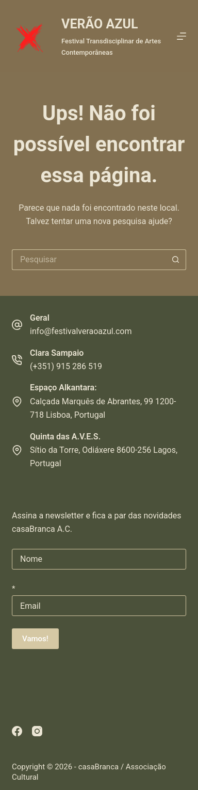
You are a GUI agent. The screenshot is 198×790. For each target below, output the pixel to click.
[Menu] (181, 36)
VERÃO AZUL (99, 24)
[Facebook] (17, 731)
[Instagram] (37, 731)
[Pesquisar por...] (89, 259)
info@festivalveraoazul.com (80, 331)
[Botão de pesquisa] (176, 259)
